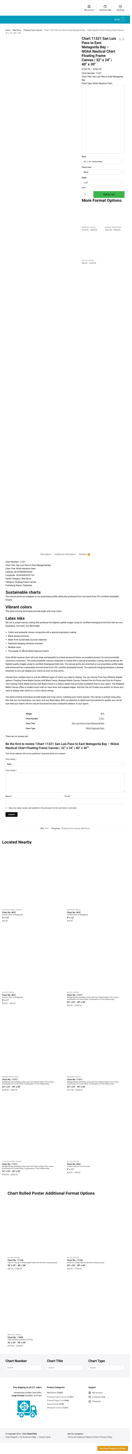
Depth (84, 178)
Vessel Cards (44, 1437)
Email (68, 796)
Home (7, 30)
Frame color (86, 167)
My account (89, 8)
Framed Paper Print (113, 227)
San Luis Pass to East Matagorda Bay (88, 723)
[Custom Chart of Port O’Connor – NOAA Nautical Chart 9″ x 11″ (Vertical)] (97, 1128)
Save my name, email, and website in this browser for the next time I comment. (43, 808)
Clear (84, 187)
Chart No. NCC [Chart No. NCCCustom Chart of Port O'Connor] (97, 1167)
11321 (101, 718)
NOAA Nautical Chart (95, 728)
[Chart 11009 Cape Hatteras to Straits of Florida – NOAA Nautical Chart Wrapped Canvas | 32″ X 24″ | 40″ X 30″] (35, 1304)
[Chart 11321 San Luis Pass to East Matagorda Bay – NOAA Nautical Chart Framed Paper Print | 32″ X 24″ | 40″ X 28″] (115, 215)
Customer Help (105, 8)
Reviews (83, 554)
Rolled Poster (88, 260)
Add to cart (109, 194)
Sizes (84, 157)
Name (8, 796)
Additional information (65, 554)
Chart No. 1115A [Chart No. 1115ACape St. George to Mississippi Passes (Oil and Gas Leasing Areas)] (35, 1263)
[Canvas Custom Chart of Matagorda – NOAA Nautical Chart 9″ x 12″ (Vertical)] (97, 877)
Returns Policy (92, 1437)
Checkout (120, 8)
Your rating (10, 759)
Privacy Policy (106, 1437)
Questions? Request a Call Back (113, 1448)
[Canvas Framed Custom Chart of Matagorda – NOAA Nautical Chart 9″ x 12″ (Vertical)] (32, 877)
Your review (11, 770)
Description (45, 554)
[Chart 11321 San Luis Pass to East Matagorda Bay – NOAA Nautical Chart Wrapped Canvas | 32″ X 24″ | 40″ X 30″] (91, 215)
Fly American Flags (28, 1437)
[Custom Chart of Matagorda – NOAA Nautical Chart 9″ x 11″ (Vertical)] (32, 959)
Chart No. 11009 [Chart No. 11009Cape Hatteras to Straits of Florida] (35, 1340)
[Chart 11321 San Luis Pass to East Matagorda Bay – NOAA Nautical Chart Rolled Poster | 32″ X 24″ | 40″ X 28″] (91, 248)
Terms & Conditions (76, 1437)
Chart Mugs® (11, 1437)
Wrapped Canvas (89, 227)
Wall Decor (17, 30)
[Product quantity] (85, 194)
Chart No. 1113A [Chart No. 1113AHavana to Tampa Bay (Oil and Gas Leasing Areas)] (94, 1263)
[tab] (45, 552)
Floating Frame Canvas (33, 30)
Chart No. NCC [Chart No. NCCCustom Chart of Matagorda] (32, 915)
